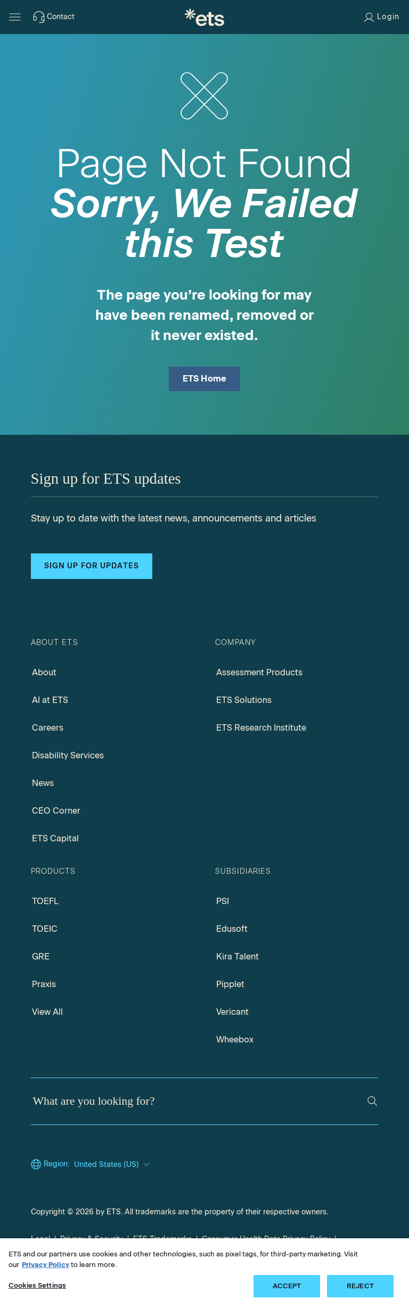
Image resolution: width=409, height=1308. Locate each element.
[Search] (372, 1101)
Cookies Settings (37, 1285)
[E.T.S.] (204, 17)
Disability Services (68, 755)
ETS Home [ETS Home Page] (205, 379)
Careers (47, 728)
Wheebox (234, 1039)
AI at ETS (50, 700)
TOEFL (45, 901)
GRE (41, 956)
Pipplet (230, 984)
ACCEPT (287, 1286)
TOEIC (45, 929)
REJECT (360, 1286)
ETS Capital (55, 838)
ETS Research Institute (261, 728)
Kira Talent (237, 956)
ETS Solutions (244, 700)
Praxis (44, 984)
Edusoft (232, 929)
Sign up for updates (91, 565)
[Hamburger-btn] (15, 17)
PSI (222, 901)
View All (47, 1012)
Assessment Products (259, 672)
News (43, 783)
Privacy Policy (45, 1265)
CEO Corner (56, 811)
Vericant (232, 1012)
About (44, 672)
